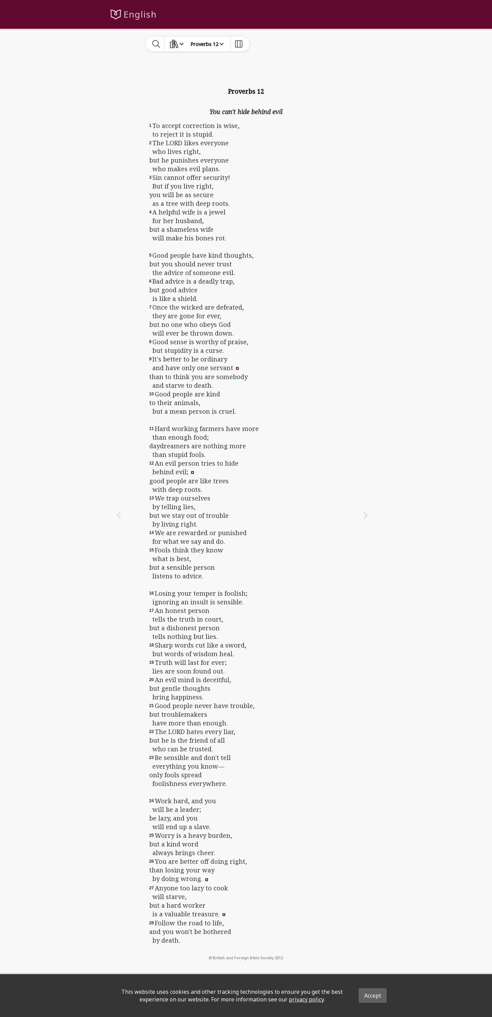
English (140, 14)
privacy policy (306, 999)
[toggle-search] (156, 44)
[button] (237, 368)
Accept (372, 995)
